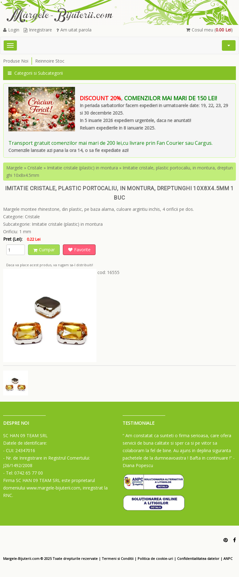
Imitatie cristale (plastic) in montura (82, 168)
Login (11, 30)
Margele (14, 168)
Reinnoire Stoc (49, 61)
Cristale (34, 168)
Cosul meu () (209, 30)
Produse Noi (15, 61)
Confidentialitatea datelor (198, 558)
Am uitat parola (73, 30)
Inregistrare (38, 30)
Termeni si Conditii (118, 558)
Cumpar (44, 250)
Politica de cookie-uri (155, 558)
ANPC (227, 558)
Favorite (79, 250)
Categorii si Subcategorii (35, 73)
